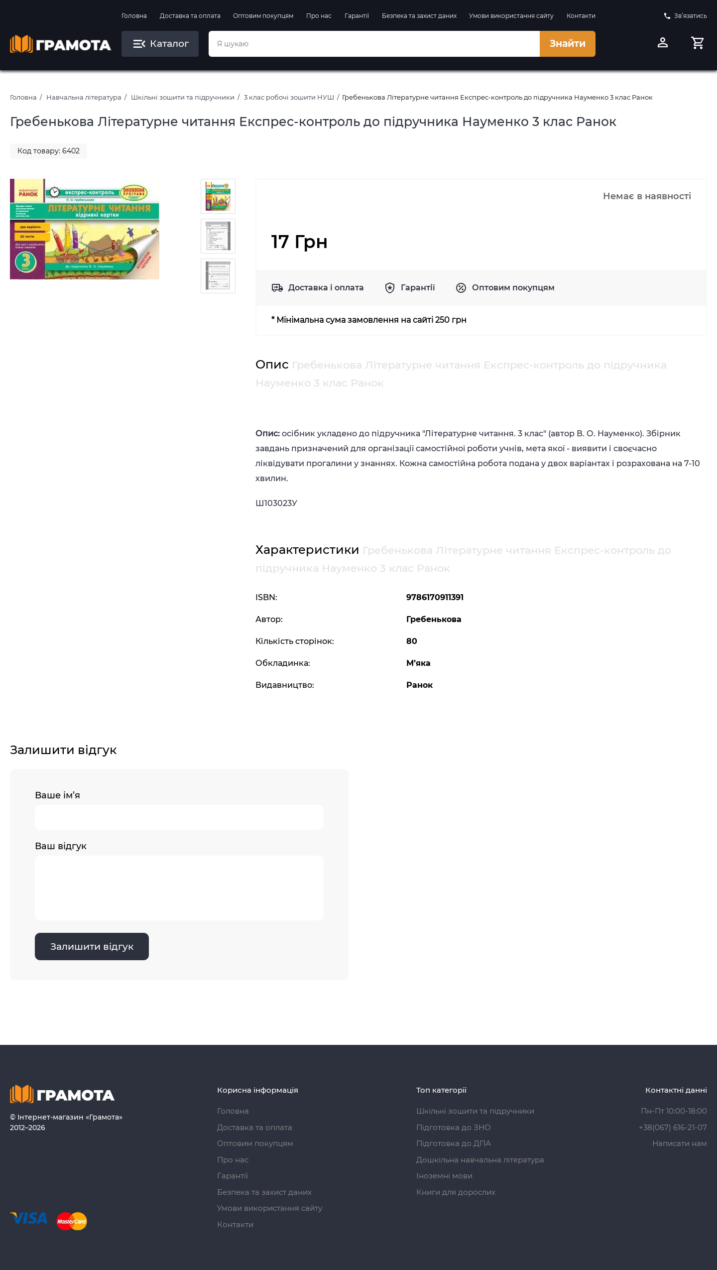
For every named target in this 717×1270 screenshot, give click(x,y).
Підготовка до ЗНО (453, 1127)
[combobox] (374, 44)
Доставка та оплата (190, 15)
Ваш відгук (179, 880)
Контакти (581, 15)
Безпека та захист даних (419, 15)
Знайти (568, 43)
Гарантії (357, 15)
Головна (134, 15)
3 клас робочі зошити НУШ (289, 97)
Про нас (319, 15)
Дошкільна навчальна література (480, 1159)
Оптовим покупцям (263, 15)
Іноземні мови (444, 1175)
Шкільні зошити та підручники (183, 97)
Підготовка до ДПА (453, 1143)
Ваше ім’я (179, 810)
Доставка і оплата (326, 287)
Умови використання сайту (511, 15)
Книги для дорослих (455, 1192)
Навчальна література (83, 97)
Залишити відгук (91, 946)
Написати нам (679, 1143)
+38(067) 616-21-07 (673, 1127)
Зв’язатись (685, 16)
